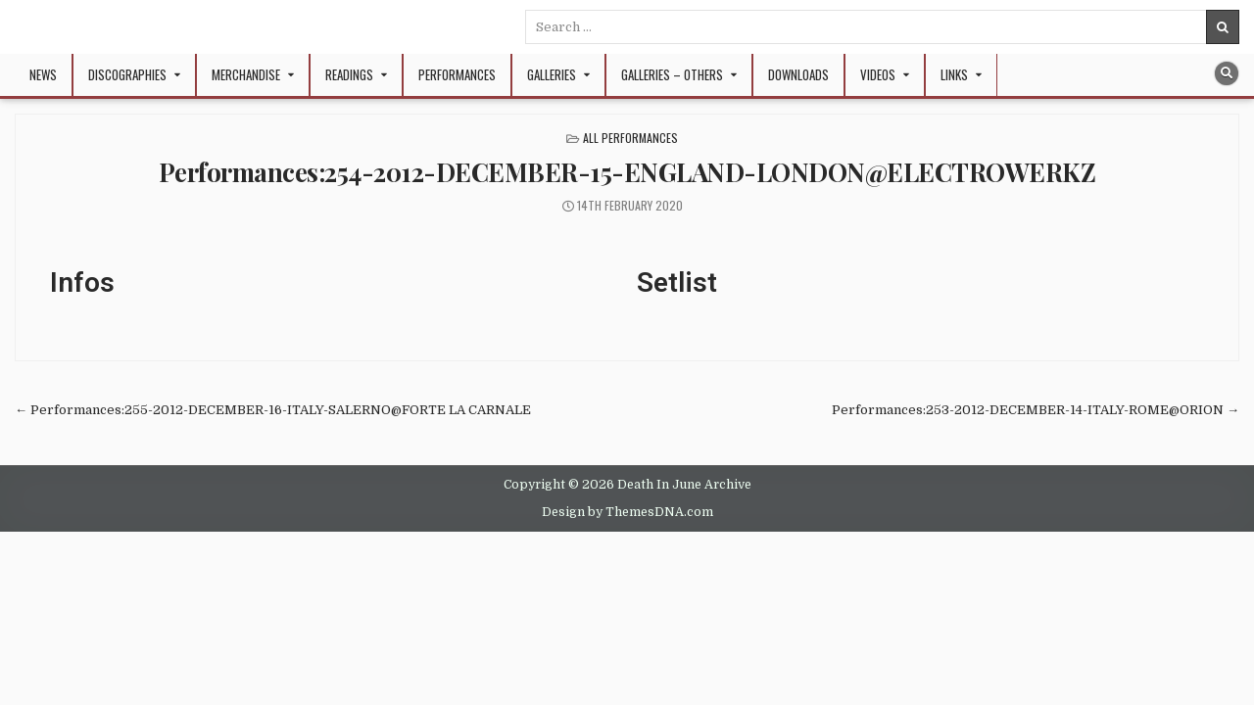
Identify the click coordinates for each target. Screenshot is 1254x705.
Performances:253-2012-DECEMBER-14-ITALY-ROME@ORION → (1035, 409)
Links (954, 74)
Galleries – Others (672, 74)
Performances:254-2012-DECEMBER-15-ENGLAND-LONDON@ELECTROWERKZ (627, 172)
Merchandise (246, 74)
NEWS (43, 74)
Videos (877, 74)
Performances (457, 74)
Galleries (551, 74)
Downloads (798, 74)
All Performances (630, 137)
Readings (349, 74)
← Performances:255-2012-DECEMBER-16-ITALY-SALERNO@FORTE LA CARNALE (273, 409)
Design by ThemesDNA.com (627, 512)
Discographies (127, 74)
